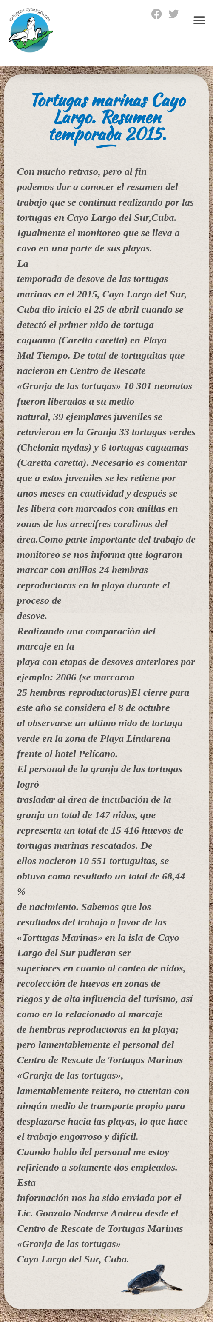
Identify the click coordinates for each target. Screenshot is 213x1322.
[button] (199, 20)
